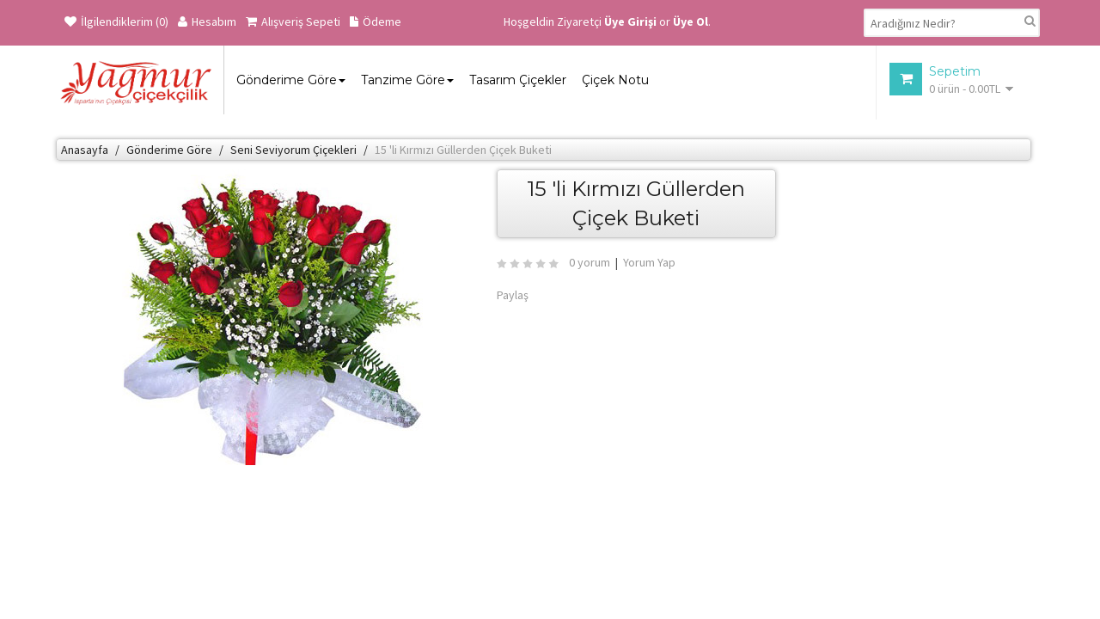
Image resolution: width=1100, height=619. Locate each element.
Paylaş (513, 295)
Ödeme (375, 21)
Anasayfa (84, 149)
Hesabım (207, 21)
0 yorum (589, 262)
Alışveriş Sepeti (293, 21)
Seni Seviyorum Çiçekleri (293, 149)
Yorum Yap (649, 262)
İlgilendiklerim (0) (116, 21)
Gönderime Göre (169, 149)
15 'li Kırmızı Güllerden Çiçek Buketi (463, 149)
